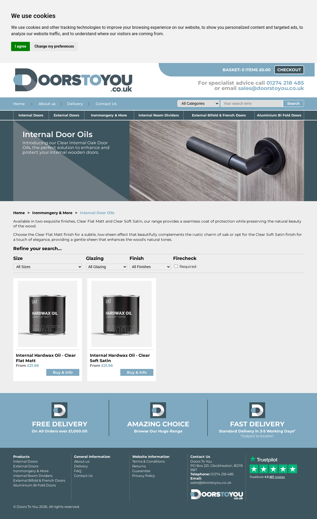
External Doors (66, 115)
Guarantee (141, 471)
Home (19, 103)
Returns (139, 466)
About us (47, 103)
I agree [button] (20, 46)
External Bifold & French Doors (219, 115)
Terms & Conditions (148, 461)
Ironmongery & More (109, 115)
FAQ (77, 471)
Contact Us (106, 103)
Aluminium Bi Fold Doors (279, 115)
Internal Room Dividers (159, 115)
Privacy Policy (143, 475)
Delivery (75, 103)
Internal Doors (31, 115)
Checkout (289, 69)
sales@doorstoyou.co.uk (271, 88)
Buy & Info (63, 372)
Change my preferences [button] (54, 46)
